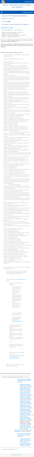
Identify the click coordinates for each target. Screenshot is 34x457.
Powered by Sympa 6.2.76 (18, 454)
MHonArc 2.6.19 (14, 449)
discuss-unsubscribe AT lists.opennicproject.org (17, 320)
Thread (10, 27)
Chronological (4, 27)
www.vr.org (11, 272)
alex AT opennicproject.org (19, 279)
